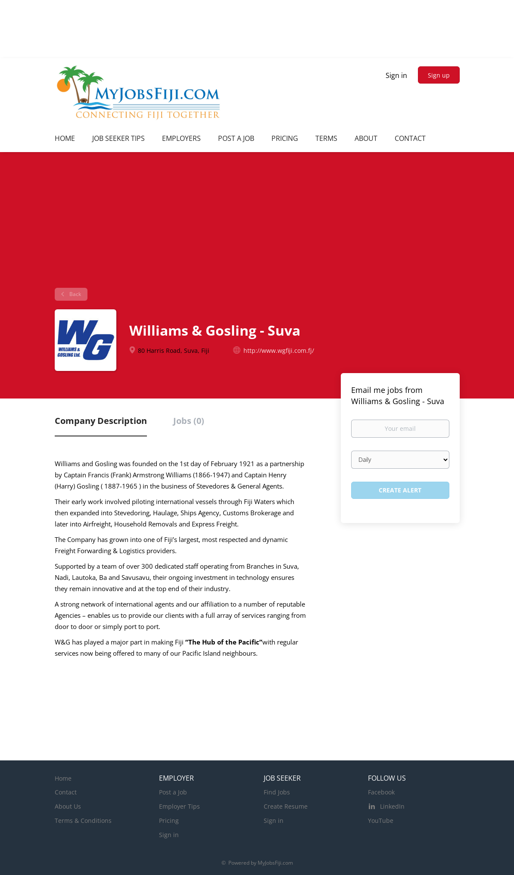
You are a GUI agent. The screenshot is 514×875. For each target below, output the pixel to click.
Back (74, 294)
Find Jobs (277, 792)
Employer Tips (179, 806)
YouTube (380, 820)
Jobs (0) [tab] (188, 421)
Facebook (381, 792)
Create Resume (286, 806)
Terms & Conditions (83, 820)
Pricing (169, 820)
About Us (68, 806)
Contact (66, 792)
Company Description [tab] (101, 421)
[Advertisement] (257, 223)
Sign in (396, 75)
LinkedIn (392, 806)
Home (63, 778)
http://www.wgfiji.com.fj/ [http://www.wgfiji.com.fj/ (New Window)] (278, 350)
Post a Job (173, 792)
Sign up (439, 75)
